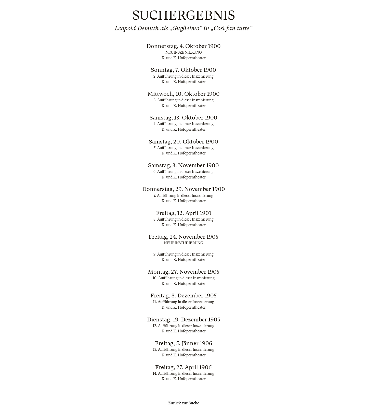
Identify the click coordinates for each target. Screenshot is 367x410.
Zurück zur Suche (183, 403)
